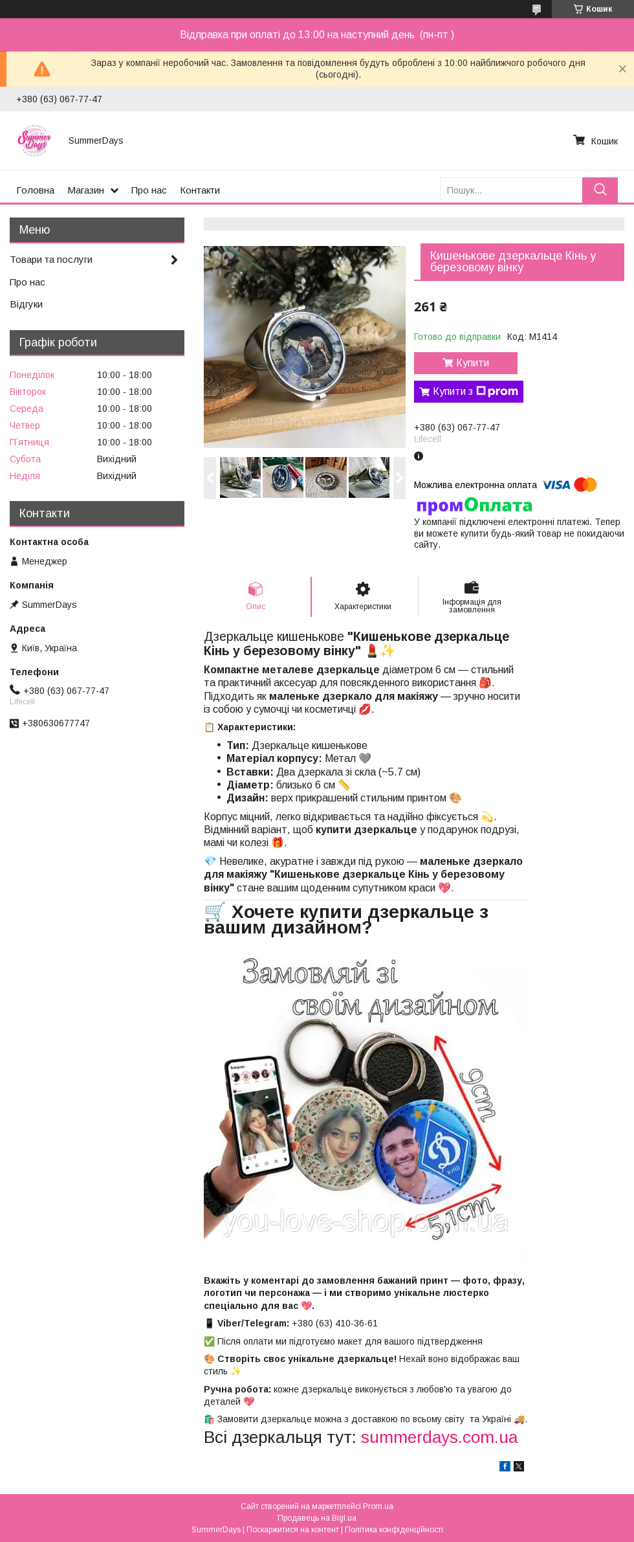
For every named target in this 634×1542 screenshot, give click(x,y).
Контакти (200, 190)
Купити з (475, 391)
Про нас (149, 190)
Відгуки (26, 303)
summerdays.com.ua (439, 1437)
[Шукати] (600, 190)
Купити (472, 362)
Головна (35, 190)
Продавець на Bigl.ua (317, 1518)
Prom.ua (378, 1506)
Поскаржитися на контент (292, 1529)
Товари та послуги (51, 259)
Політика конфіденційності (394, 1529)
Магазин (85, 190)
